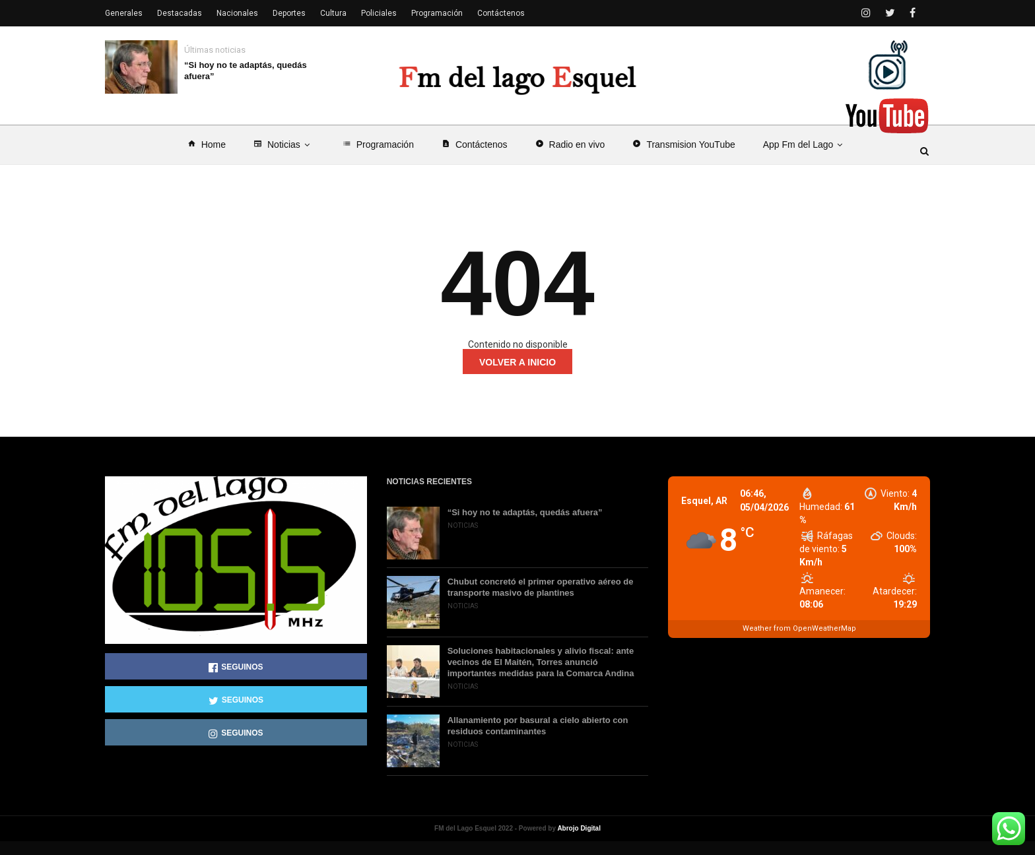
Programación (378, 158)
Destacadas (179, 13)
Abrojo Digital (579, 842)
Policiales (379, 13)
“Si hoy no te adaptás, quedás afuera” (245, 70)
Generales (124, 13)
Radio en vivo (570, 158)
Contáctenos (475, 158)
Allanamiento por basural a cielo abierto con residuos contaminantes (538, 739)
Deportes (289, 13)
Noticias (284, 158)
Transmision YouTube (683, 158)
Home (206, 158)
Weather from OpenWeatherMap (799, 643)
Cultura (333, 13)
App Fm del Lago (805, 158)
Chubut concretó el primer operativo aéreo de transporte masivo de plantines (541, 601)
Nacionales (237, 13)
